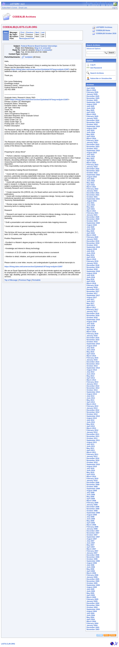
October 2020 (92, 221)
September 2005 (93, 585)
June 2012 (91, 422)
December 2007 (93, 531)
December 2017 (93, 289)
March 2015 (91, 356)
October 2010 (92, 462)
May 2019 (90, 255)
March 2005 (91, 597)
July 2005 (90, 589)
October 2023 (92, 149)
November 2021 (93, 195)
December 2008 (93, 507)
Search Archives (93, 45)
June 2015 (91, 350)
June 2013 (91, 398)
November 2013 (93, 388)
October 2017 (92, 293)
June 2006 (91, 567)
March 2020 (91, 235)
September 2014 (93, 368)
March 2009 (91, 501)
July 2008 (90, 517)
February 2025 (92, 116)
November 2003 (93, 629)
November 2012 (93, 412)
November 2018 (93, 267)
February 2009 (92, 503)
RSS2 (113, 635)
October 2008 (92, 511)
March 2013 (91, 404)
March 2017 (91, 308)
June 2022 (91, 181)
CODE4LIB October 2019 (106, 33)
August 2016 (92, 322)
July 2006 (90, 565)
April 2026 (91, 88)
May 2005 (90, 593)
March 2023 (91, 163)
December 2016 (93, 314)
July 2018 (90, 275)
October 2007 (92, 535)
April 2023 (91, 161)
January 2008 (92, 529)
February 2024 (92, 141)
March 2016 (91, 332)
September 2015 (93, 344)
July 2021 (90, 203)
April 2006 (91, 571)
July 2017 (90, 299)
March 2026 (91, 90)
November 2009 (93, 485)
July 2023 (90, 155)
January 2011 (92, 456)
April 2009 (91, 499)
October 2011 (92, 438)
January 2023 (92, 167)
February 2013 (92, 406)
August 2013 (92, 394)
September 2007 (93, 537)
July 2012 (90, 420)
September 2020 (93, 223)
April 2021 (91, 209)
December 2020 (93, 217)
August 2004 (92, 611)
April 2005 (91, 595)
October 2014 (92, 366)
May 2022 (90, 183)
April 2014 (91, 378)
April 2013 (91, 402)
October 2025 (92, 100)
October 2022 (92, 173)
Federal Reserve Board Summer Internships (39, 46)
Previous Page (25, 280)
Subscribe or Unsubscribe (101, 78)
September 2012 (93, 416)
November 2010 (93, 460)
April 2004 (91, 619)
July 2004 (90, 613)
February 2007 (92, 551)
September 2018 (93, 271)
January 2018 (92, 287)
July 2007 (90, 541)
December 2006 (93, 555)
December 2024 (93, 120)
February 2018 (92, 285)
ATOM (99, 635)
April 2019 (91, 257)
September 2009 (93, 489)
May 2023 (90, 159)
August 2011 (92, 442)
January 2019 (92, 263)
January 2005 (92, 601)
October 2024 (92, 124)
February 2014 (92, 382)
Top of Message (10, 280)
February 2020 (92, 237)
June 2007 (91, 543)
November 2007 (93, 533)
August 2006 (92, 563)
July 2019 (90, 251)
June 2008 (91, 519)
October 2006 (92, 559)
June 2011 (91, 446)
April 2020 (91, 233)
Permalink (36, 280)
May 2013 (90, 400)
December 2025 (93, 96)
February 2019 (92, 261)
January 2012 (92, 432)
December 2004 (93, 603)
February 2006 (92, 575)
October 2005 (92, 583)
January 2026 (92, 94)
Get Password (96, 68)
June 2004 (91, 615)
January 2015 (92, 360)
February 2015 (92, 358)
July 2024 (90, 130)
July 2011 (90, 444)
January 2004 (92, 625)
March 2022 (91, 187)
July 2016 (90, 324)
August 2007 (92, 539)
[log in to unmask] (42, 48)
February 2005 (92, 599)
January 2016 (92, 336)
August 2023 (92, 153)
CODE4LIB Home (103, 30)
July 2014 (90, 372)
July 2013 (90, 396)
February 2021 (92, 213)
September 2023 (93, 151)
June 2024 (91, 132)
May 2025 (90, 110)
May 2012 (90, 424)
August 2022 (92, 177)
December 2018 (93, 265)
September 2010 (93, 464)
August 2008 (92, 515)
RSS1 (106, 635)
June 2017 (91, 302)
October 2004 (92, 607)
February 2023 (92, 165)
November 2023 (93, 147)
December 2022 (93, 169)
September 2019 (93, 247)
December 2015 (93, 338)
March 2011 (91, 452)
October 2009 (92, 487)
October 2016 (92, 318)
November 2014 (93, 364)
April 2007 (91, 547)
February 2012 (92, 430)
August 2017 (92, 297)
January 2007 (92, 553)
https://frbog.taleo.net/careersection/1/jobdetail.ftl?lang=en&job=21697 (40, 69)
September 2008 (93, 513)
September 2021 (93, 199)
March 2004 (91, 621)
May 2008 (90, 521)
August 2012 (92, 418)
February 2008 (92, 527)
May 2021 (90, 207)
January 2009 (92, 505)
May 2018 (90, 279)
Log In (92, 65)
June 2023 (91, 157)
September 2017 (93, 295)
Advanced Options (94, 48)
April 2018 (91, 281)
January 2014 (92, 384)
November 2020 (93, 219)
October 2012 (92, 414)
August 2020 (92, 225)
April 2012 (91, 426)
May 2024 (90, 135)
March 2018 (91, 283)
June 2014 (91, 374)
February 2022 (92, 189)
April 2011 (91, 450)
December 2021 (93, 193)
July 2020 (90, 227)
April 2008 (91, 523)
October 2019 (92, 245)
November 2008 (93, 509)
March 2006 (91, 573)
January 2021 (92, 215)
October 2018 (92, 269)
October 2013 (92, 390)
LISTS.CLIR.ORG (8, 644)
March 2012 (91, 428)
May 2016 (90, 328)
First (22, 32)
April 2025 (91, 112)
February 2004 (92, 623)
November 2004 (93, 605)
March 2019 (91, 259)
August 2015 (92, 346)
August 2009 (92, 491)
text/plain (29, 57)
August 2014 (92, 370)
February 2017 (92, 310)
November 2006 (93, 557)
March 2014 (91, 380)
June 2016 (91, 326)
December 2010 (93, 458)
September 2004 (93, 609)
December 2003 (93, 627)
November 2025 (93, 98)
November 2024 (93, 122)
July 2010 (90, 469)
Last (43, 32)
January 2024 (92, 143)
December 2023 (93, 145)
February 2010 (92, 479)
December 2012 (93, 410)
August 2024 (92, 128)
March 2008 (91, 525)
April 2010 (91, 475)
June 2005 (91, 591)
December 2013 (93, 386)
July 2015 (90, 348)
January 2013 (92, 408)
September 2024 (93, 126)
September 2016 (93, 320)
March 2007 (91, 549)
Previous (29, 32)
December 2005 (93, 579)
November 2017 (93, 291)
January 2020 (92, 239)
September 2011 (93, 440)
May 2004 (90, 617)
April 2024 (91, 137)
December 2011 (93, 434)
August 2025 (92, 104)
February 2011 (92, 454)
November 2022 (93, 171)
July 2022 (90, 179)
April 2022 (91, 185)
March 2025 (91, 114)
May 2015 (90, 352)
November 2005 (93, 581)
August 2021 (92, 201)
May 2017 (90, 304)
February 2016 (92, 334)
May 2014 (90, 376)
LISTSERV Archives (104, 27)
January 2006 (92, 577)
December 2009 (93, 483)
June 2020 (91, 229)
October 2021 (92, 197)
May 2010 (90, 473)
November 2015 (93, 340)
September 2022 (93, 175)
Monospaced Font (26, 39)
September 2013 (93, 392)
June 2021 (91, 205)
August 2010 (92, 466)
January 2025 (92, 118)
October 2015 (92, 342)
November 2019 (93, 243)
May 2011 (90, 448)
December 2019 (93, 241)
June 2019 (91, 253)
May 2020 (90, 231)
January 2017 (92, 312)
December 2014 (93, 362)
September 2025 (93, 102)
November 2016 (93, 316)
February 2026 (92, 92)
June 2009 (91, 495)
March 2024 (91, 139)
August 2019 (92, 249)
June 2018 (91, 277)
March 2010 (91, 477)
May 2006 (90, 569)
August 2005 (92, 587)
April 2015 (91, 354)
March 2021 (91, 211)
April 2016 (91, 330)
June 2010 (91, 471)
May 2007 (90, 545)
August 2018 (92, 273)
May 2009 (90, 497)
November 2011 (93, 436)
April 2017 (91, 306)
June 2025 (91, 108)
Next (37, 32)
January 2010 (92, 481)
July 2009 (90, 493)
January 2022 (92, 191)
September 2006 (93, 561)
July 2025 (90, 106)
